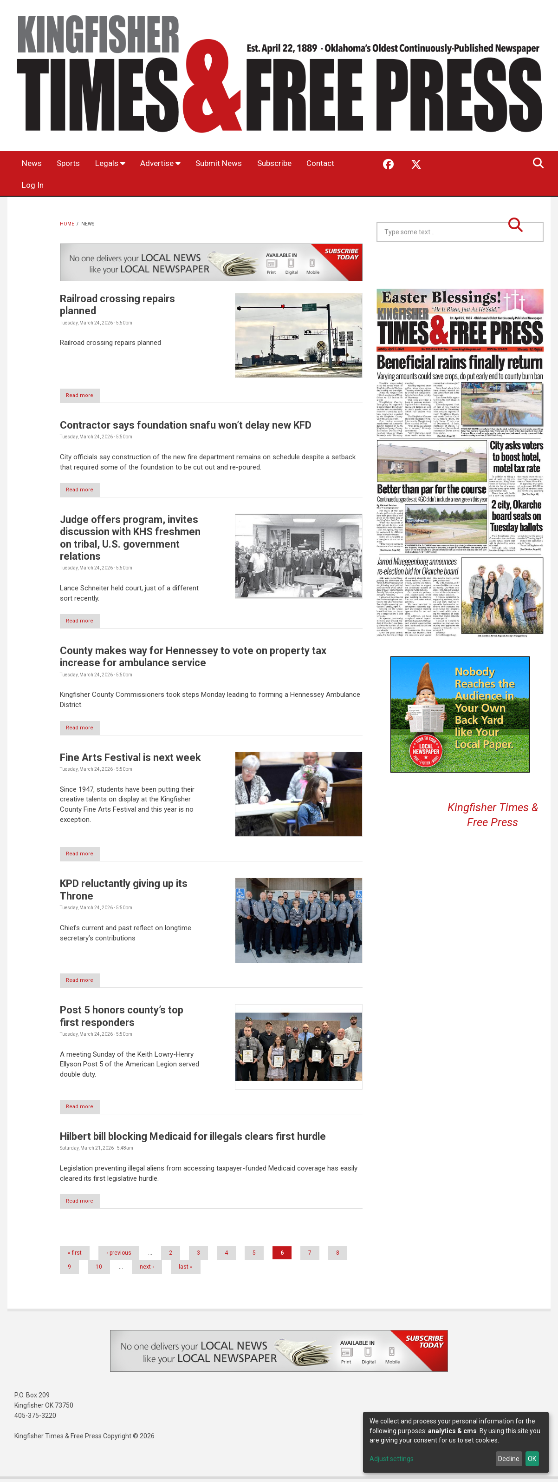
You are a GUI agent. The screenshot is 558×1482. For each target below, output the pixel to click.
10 (99, 1269)
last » (186, 1269)
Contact (37, 186)
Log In (80, 186)
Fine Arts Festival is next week (130, 759)
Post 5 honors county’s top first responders (121, 1018)
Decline (508, 1458)
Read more (84, 396)
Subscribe (295, 163)
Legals (118, 163)
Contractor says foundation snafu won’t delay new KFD (185, 425)
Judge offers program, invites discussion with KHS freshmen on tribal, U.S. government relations (130, 539)
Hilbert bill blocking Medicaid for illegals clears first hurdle (193, 1139)
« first (75, 1255)
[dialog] (456, 1442)
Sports (73, 163)
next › (147, 1269)
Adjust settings (392, 1458)
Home (67, 223)
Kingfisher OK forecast (525, 265)
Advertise (171, 163)
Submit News (234, 163)
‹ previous (118, 1255)
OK (532, 1458)
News (34, 163)
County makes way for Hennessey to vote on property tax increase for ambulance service (193, 658)
